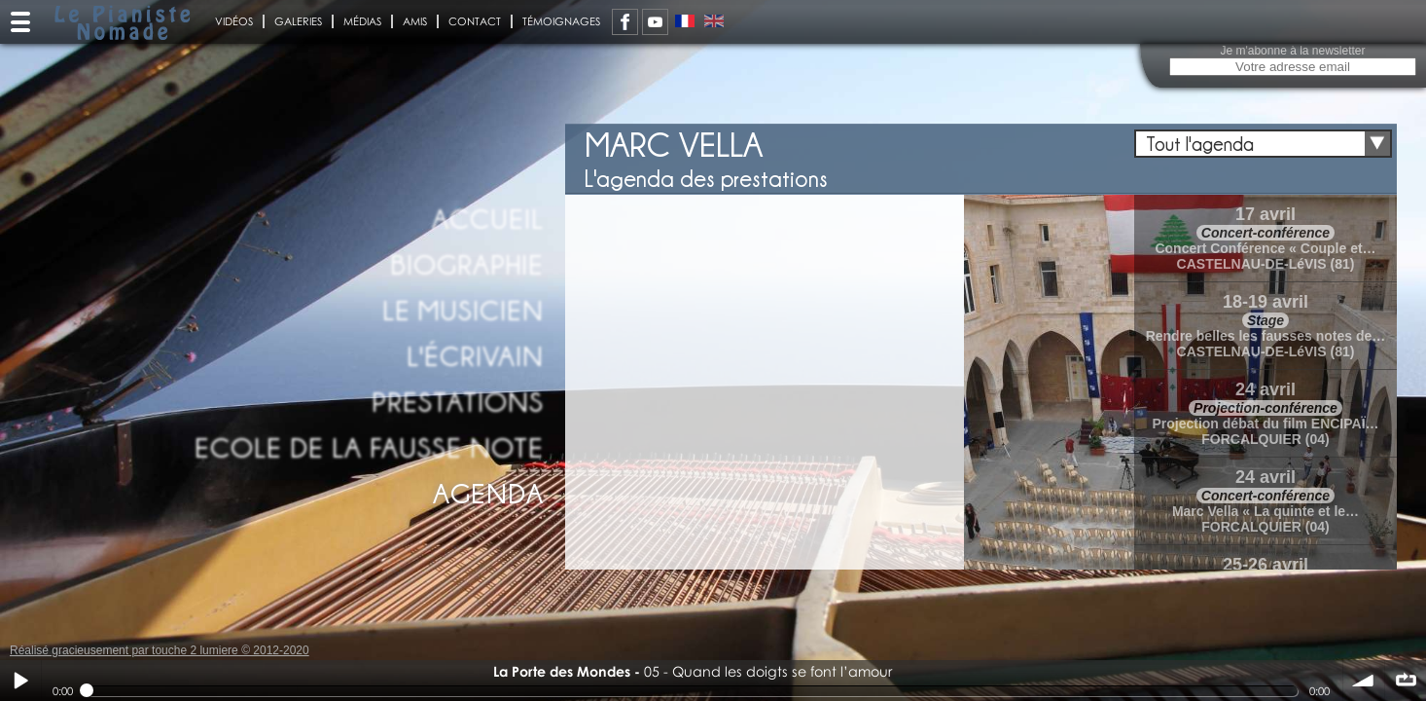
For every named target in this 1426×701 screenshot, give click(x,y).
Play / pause (20, 680)
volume (1363, 680)
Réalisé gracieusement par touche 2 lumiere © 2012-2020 (159, 650)
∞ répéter (1405, 680)
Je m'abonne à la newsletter (1292, 50)
